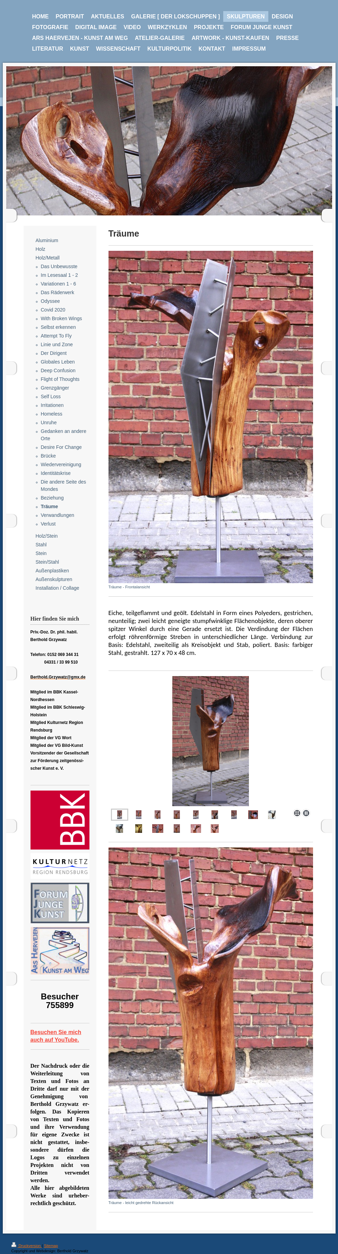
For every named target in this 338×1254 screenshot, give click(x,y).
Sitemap (51, 1246)
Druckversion (26, 1246)
